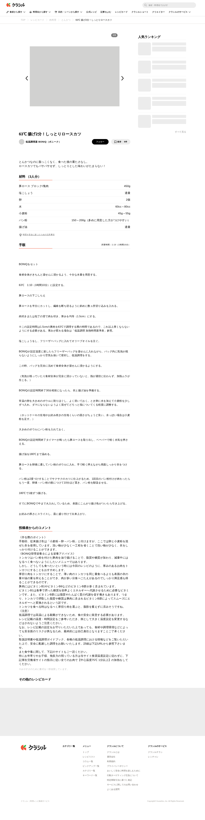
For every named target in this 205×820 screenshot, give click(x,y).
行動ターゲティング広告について (122, 775)
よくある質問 (113, 789)
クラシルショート (139, 12)
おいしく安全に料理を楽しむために (123, 770)
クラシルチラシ (155, 752)
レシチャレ (153, 757)
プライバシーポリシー (117, 766)
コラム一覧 (88, 761)
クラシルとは (113, 752)
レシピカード (121, 12)
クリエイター (158, 12)
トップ (86, 752)
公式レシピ (91, 12)
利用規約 (111, 761)
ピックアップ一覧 (91, 766)
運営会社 (111, 757)
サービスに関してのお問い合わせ (122, 784)
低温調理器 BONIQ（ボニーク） (43, 141)
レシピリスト (89, 757)
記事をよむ (106, 12)
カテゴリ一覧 (89, 770)
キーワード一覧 (90, 775)
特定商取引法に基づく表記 (119, 780)
